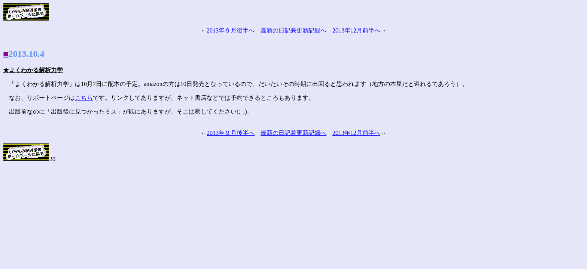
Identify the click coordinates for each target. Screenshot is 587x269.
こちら (84, 98)
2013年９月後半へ (231, 30)
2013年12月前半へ (356, 30)
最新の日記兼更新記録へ (293, 30)
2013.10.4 (27, 54)
